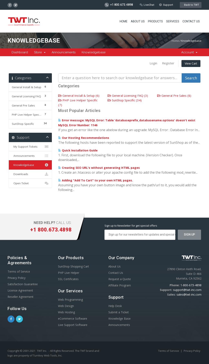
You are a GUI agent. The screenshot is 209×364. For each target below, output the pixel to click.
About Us (138, 21)
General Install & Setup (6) (78, 95)
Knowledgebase (94, 52)
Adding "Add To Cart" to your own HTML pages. (95, 180)
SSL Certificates (68, 279)
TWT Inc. (42, 351)
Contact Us (191, 21)
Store (40, 52)
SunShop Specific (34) (125, 100)
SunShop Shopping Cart (73, 266)
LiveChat (147, 4)
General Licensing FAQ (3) (128, 95)
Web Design (66, 306)
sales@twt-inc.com (189, 294)
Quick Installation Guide (78, 150)
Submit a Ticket (118, 312)
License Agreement (20, 290)
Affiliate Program (119, 285)
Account (189, 52)
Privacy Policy (17, 278)
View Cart (191, 63)
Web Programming (70, 300)
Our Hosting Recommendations (83, 138)
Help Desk (115, 306)
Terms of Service (19, 271)
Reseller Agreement (20, 297)
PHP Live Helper (68, 273)
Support (166, 4)
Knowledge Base (119, 318)
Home (124, 21)
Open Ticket (30, 183)
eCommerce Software (72, 318)
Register (168, 63)
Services (172, 21)
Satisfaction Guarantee (23, 284)
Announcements (64, 52)
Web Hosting (66, 312)
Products (155, 21)
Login (153, 63)
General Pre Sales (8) (174, 95)
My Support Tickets (30, 146)
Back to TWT (190, 4)
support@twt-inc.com (187, 290)
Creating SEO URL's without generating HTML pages (99, 168)
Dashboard (20, 52)
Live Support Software (72, 325)
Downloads (30, 174)
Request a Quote (119, 279)
